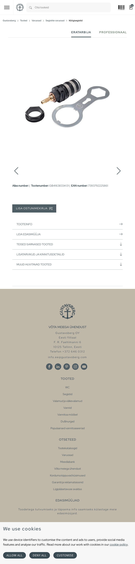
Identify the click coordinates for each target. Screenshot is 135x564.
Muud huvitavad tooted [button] (70, 264)
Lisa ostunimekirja (34, 208)
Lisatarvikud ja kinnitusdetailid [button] (70, 254)
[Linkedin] (58, 366)
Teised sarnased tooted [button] (70, 244)
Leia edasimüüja (70, 234)
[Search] (30, 7)
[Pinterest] (66, 366)
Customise (65, 555)
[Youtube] (84, 366)
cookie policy (119, 544)
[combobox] (73, 7)
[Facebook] (49, 366)
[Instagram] (75, 366)
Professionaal (113, 32)
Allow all (14, 555)
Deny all (40, 555)
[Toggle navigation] (7, 7)
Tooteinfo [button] (70, 224)
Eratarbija (81, 32)
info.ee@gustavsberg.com (67, 357)
